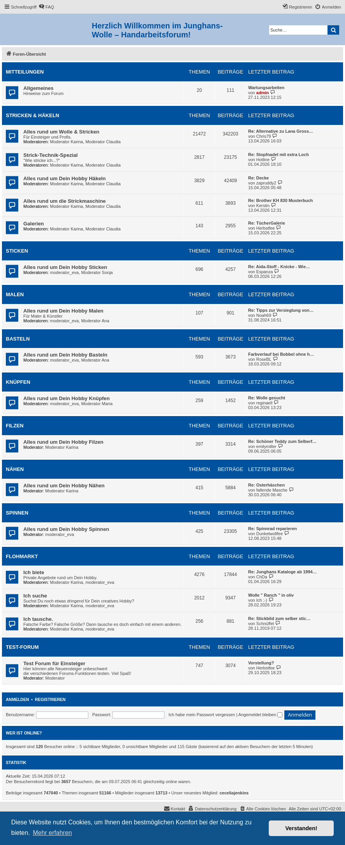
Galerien (33, 224)
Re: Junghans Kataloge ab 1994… (282, 571)
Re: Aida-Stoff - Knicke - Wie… (279, 266)
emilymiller (266, 446)
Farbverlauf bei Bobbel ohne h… (281, 354)
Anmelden (17, 699)
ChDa (261, 576)
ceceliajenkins (234, 793)
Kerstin (263, 205)
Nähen (15, 469)
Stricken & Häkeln (32, 115)
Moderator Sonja (97, 272)
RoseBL (263, 359)
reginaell (264, 403)
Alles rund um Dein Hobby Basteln (65, 355)
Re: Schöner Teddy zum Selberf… (282, 441)
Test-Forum (22, 647)
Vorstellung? (261, 663)
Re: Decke (258, 178)
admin (262, 92)
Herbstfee (265, 228)
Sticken (17, 251)
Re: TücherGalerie (266, 223)
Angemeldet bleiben (260, 714)
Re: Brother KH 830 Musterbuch (280, 200)
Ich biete (33, 572)
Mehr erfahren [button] (52, 832)
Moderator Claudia (103, 141)
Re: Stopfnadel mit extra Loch (278, 154)
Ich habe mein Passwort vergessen (201, 714)
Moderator (55, 678)
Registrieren (50, 699)
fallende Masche (271, 490)
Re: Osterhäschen (266, 485)
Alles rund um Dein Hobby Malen (63, 311)
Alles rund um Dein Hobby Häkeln (64, 178)
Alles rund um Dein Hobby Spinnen (66, 529)
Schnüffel (265, 623)
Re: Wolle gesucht (266, 397)
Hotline (263, 159)
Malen (15, 294)
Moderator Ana (95, 320)
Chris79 (263, 136)
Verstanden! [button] (301, 828)
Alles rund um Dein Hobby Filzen (63, 442)
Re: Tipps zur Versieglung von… (281, 310)
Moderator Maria (97, 403)
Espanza (264, 271)
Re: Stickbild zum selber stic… (279, 618)
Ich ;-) (261, 600)
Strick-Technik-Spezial (50, 155)
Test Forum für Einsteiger (54, 663)
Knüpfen (18, 382)
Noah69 (263, 315)
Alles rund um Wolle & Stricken (61, 132)
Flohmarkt (22, 556)
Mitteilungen (25, 72)
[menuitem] (46, 7)
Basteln (18, 339)
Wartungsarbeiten (266, 87)
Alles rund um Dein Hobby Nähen (64, 485)
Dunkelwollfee (269, 533)
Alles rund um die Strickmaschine (64, 201)
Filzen (15, 426)
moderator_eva (64, 272)
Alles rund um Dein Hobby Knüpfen (66, 398)
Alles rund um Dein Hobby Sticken (65, 267)
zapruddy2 (266, 183)
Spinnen (17, 513)
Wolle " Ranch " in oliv (271, 595)
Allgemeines (38, 88)
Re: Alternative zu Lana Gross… (280, 131)
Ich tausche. (38, 619)
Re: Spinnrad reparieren (272, 528)
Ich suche (35, 596)
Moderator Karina (66, 141)
